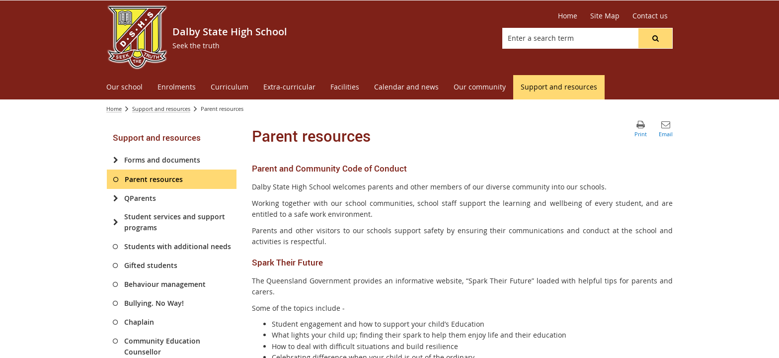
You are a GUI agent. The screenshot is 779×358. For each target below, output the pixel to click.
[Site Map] (604, 16)
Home (114, 108)
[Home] (567, 16)
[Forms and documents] (115, 160)
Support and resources (161, 108)
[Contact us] (650, 16)
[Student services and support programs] (115, 222)
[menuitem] (124, 87)
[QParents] (115, 198)
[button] (655, 38)
